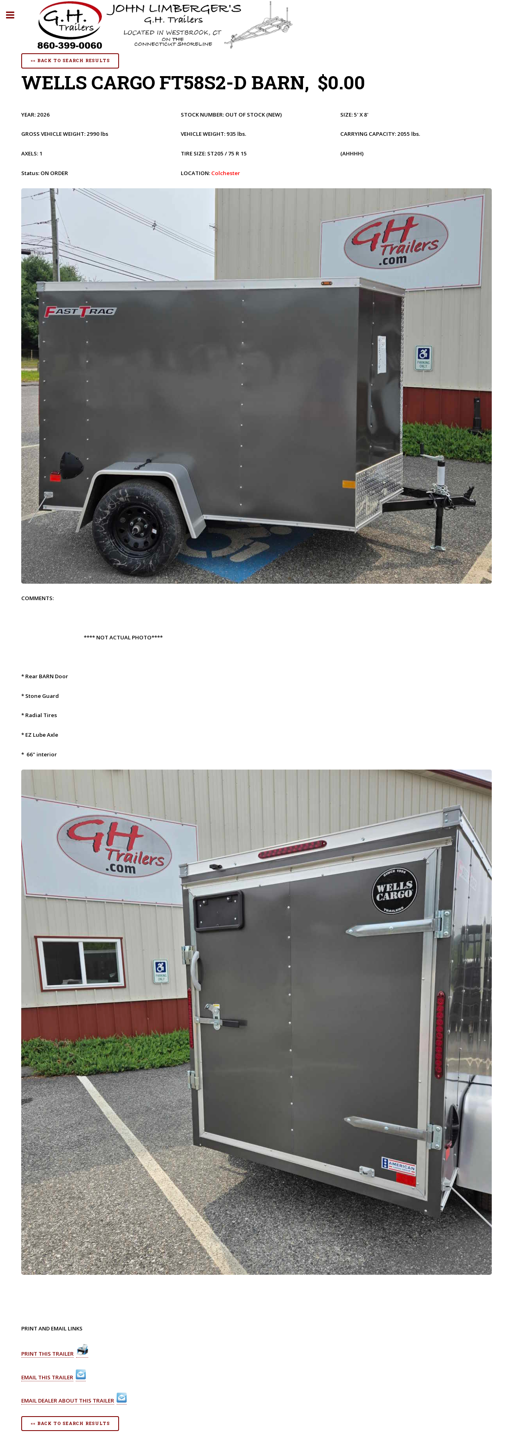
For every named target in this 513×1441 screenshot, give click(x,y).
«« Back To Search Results (70, 60)
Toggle (14, 15)
